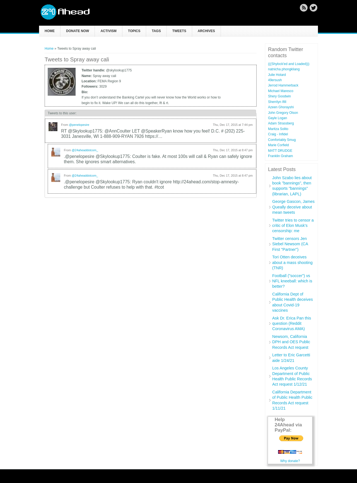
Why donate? (290, 461)
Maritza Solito (278, 129)
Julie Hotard (277, 75)
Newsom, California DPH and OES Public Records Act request (291, 342)
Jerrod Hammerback (283, 85)
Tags (156, 31)
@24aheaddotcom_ (85, 150)
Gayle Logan (277, 118)
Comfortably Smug (282, 140)
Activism (108, 31)
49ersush (275, 80)
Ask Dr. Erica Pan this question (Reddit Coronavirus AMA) (291, 323)
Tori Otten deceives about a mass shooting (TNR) (292, 262)
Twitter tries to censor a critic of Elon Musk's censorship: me (293, 225)
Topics (134, 31)
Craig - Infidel (278, 134)
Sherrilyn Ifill (277, 102)
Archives (206, 31)
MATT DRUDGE (280, 151)
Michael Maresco (280, 91)
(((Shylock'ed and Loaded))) (288, 64)
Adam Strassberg (281, 123)
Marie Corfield (278, 145)
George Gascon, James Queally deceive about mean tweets (293, 207)
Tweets (179, 31)
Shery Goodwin (279, 96)
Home (50, 31)
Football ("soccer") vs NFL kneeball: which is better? (292, 281)
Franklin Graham (280, 156)
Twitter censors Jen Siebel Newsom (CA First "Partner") (290, 244)
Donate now (77, 31)
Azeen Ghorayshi (281, 107)
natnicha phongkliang (284, 69)
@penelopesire (79, 124)
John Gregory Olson (283, 113)
